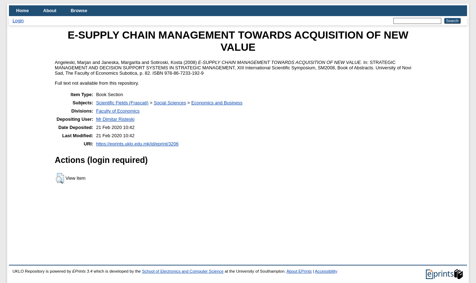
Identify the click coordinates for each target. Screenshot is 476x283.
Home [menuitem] (22, 10)
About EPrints (299, 271)
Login (18, 20)
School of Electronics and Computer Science (183, 271)
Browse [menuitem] (79, 10)
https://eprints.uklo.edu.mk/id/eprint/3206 (137, 144)
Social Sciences (170, 102)
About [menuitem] (50, 10)
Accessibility (326, 271)
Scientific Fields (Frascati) (122, 102)
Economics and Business (216, 102)
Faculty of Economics (118, 111)
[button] (60, 178)
